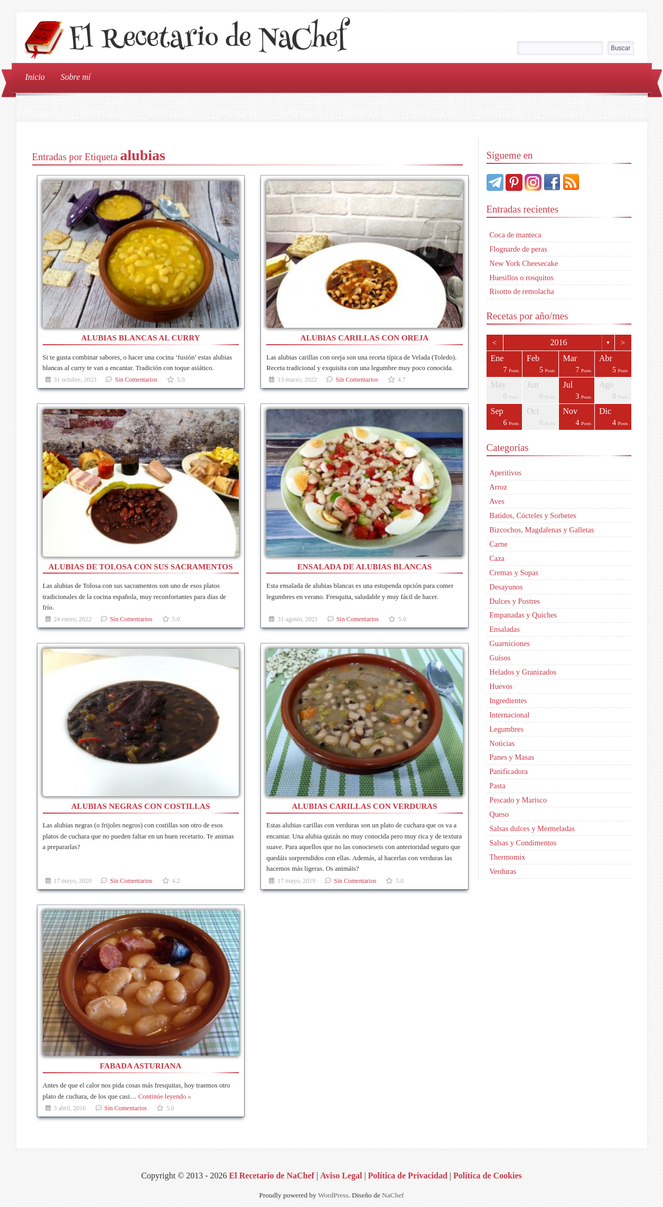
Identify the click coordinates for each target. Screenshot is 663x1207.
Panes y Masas (511, 757)
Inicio (35, 76)
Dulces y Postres (514, 601)
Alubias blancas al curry (140, 337)
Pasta (497, 785)
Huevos (500, 686)
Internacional (509, 715)
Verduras (502, 871)
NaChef (393, 1195)
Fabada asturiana (141, 1065)
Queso (499, 814)
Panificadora (508, 771)
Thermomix (507, 857)
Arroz (498, 487)
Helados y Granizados (522, 672)
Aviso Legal (341, 1175)
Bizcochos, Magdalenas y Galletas (541, 530)
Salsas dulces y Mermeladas (532, 828)
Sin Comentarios (136, 379)
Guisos (499, 657)
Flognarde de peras (518, 249)
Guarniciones (509, 643)
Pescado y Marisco (518, 800)
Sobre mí (76, 76)
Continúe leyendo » (164, 1096)
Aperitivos (505, 472)
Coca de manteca (515, 235)
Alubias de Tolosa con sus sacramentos (141, 566)
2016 (558, 342)
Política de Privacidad (407, 1175)
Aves (497, 501)
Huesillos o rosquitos (521, 277)
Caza (497, 558)
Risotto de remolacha (521, 291)
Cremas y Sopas (513, 572)
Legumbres (506, 729)
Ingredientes (508, 700)
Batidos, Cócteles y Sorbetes (532, 515)
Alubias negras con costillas (140, 805)
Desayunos (505, 587)
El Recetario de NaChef (207, 40)
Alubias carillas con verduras (364, 805)
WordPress (333, 1195)
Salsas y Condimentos (522, 843)
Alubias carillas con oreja (365, 337)
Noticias (502, 743)
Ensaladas (504, 629)
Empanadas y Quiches (523, 615)
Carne (498, 544)
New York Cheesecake (523, 263)
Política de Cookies (487, 1175)
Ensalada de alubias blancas (364, 566)
